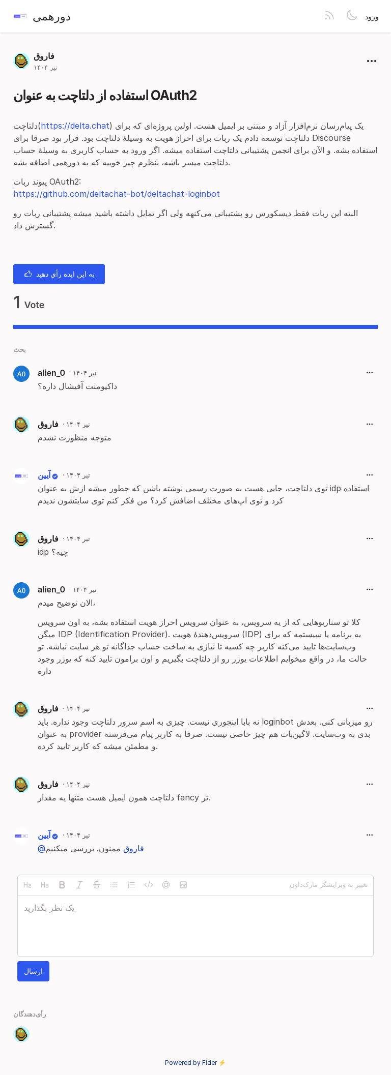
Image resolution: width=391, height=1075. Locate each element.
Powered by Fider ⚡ (195, 1062)
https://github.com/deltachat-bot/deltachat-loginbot (116, 194)
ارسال (33, 971)
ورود (372, 16)
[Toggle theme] (352, 16)
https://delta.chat (75, 126)
